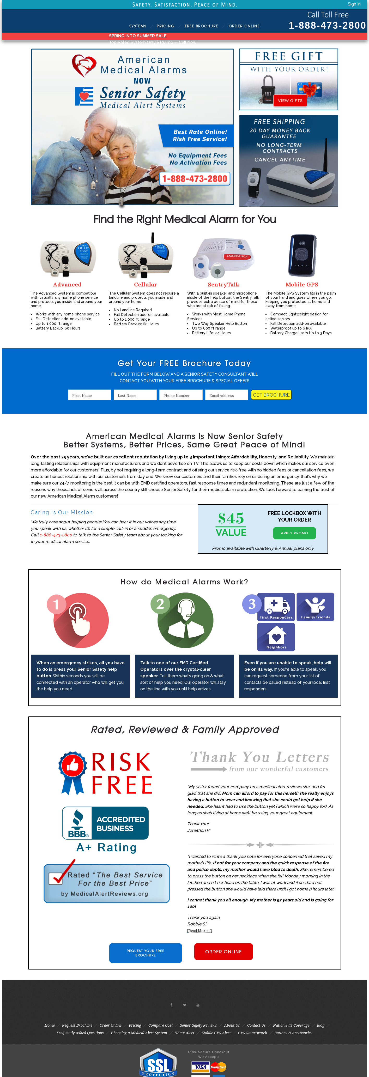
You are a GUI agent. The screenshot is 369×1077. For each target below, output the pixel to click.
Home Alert (184, 1033)
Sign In (354, 4)
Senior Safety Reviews (198, 1025)
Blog (320, 1025)
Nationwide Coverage (291, 1025)
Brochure (201, 25)
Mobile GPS (302, 284)
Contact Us (256, 1025)
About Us (232, 1025)
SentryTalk (223, 284)
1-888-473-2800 (328, 25)
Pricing (165, 25)
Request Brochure (77, 1025)
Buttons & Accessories (293, 1033)
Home (50, 1025)
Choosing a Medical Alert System (139, 1033)
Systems (137, 25)
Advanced (67, 284)
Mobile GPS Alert (216, 1033)
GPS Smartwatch (252, 1033)
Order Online (111, 1025)
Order (244, 25)
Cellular (145, 284)
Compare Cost (160, 1025)
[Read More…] (199, 930)
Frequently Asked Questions (80, 1033)
